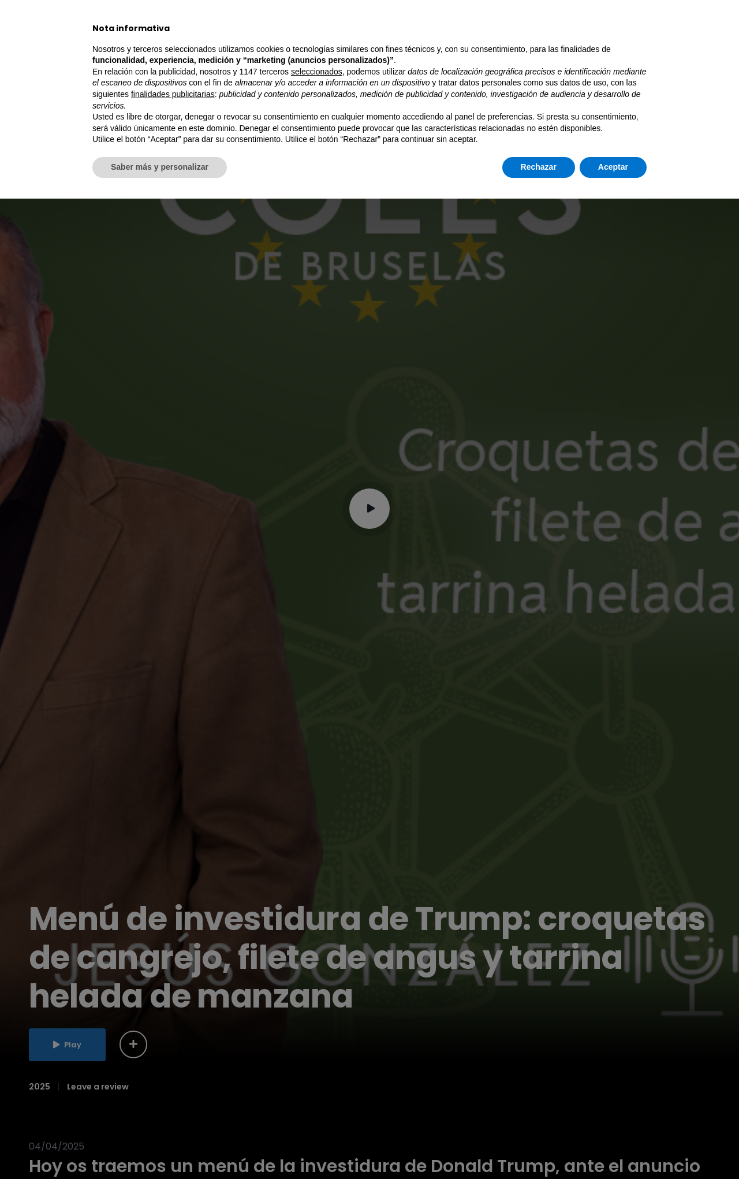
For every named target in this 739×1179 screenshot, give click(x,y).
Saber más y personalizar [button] (159, 1147)
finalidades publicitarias (173, 1074)
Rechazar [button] (539, 1147)
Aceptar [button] (613, 1147)
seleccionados (316, 1052)
